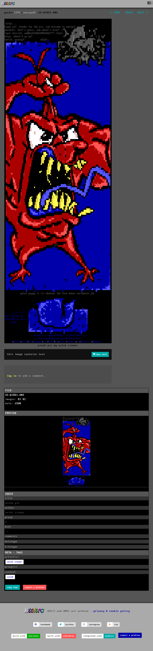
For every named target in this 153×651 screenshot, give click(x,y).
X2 (24, 399)
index (129, 12)
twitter (69, 624)
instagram (94, 624)
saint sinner (14, 562)
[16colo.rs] (8, 4)
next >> (143, 12)
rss (116, 624)
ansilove (34, 636)
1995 (17, 12)
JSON (18, 403)
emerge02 (29, 12)
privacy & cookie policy (111, 611)
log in (12, 376)
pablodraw (68, 636)
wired (10, 577)
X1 (19, 399)
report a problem (35, 587)
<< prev (114, 12)
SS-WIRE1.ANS (14, 395)
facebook (45, 624)
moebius (109, 636)
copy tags (12, 587)
